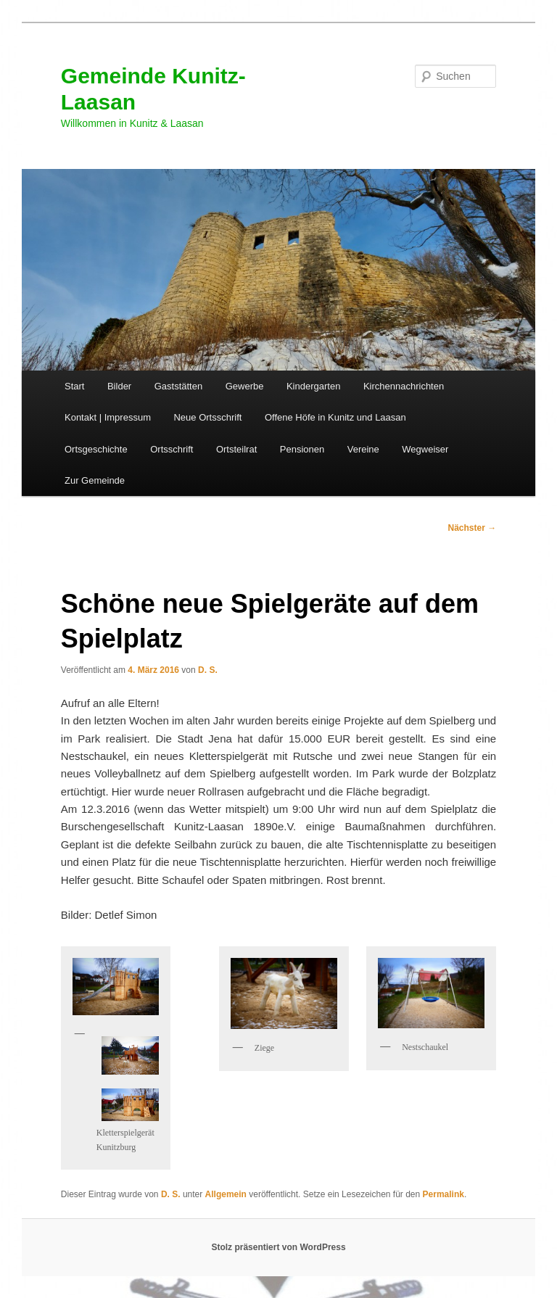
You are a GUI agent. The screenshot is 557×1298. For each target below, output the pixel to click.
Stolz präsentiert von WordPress (278, 1247)
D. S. (208, 670)
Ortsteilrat (236, 449)
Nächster (472, 528)
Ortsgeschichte (96, 449)
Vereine (363, 449)
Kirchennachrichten (403, 386)
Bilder (119, 386)
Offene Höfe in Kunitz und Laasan (335, 417)
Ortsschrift (171, 449)
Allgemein (226, 1194)
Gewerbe (245, 386)
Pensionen (302, 449)
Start (74, 386)
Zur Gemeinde (95, 480)
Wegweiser (425, 449)
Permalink (443, 1194)
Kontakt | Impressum (108, 417)
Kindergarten (313, 386)
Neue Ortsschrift (207, 417)
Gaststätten (178, 386)
